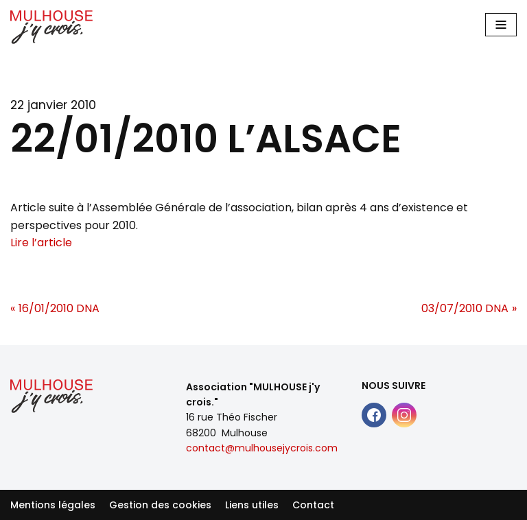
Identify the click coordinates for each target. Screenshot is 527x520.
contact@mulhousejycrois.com (262, 448)
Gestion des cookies (160, 505)
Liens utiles (252, 505)
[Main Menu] (501, 24)
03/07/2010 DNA (464, 308)
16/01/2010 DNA (59, 308)
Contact (313, 505)
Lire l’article (41, 242)
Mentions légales (52, 505)
